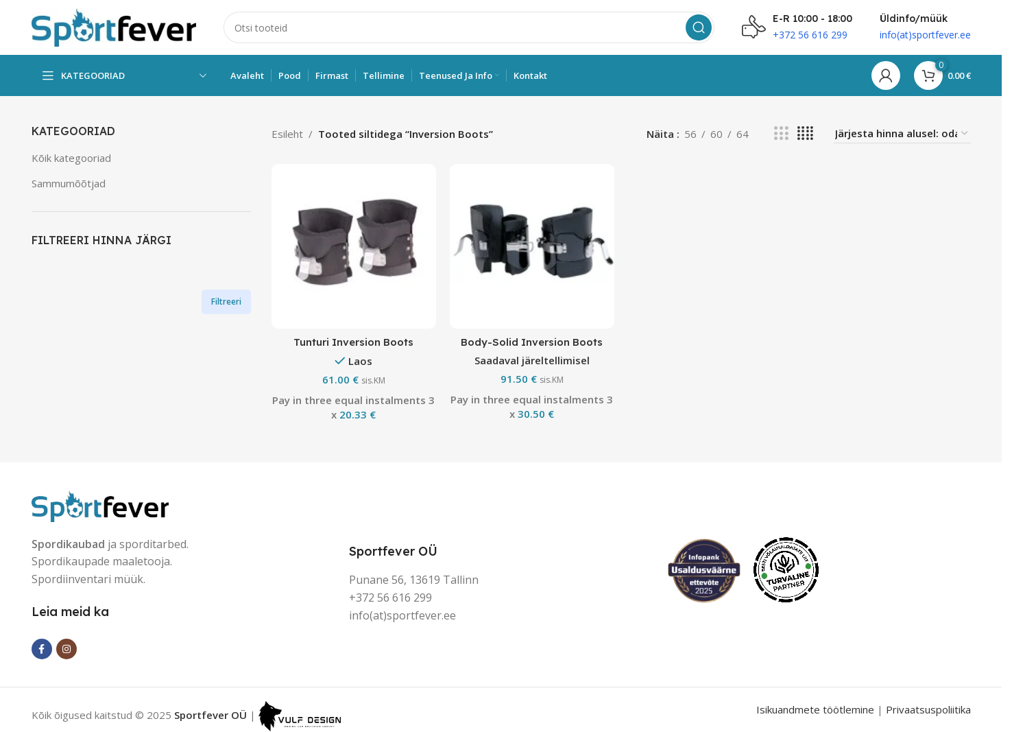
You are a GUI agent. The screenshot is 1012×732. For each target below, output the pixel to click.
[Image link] (100, 504)
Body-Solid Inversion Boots (532, 342)
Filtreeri (226, 301)
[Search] (469, 27)
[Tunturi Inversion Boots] (354, 246)
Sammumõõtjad (69, 183)
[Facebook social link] (42, 649)
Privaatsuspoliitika (928, 709)
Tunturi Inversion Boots (353, 342)
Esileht (287, 134)
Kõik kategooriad (71, 158)
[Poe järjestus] (902, 133)
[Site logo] (114, 26)
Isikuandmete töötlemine (815, 709)
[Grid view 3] (781, 133)
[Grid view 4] (805, 133)
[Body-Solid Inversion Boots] (532, 246)
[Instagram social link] (66, 649)
